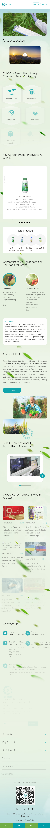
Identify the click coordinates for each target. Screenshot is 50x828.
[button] (19, 222)
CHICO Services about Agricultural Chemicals (18, 446)
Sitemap (19, 820)
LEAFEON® (39, 248)
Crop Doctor (14, 40)
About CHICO (9, 354)
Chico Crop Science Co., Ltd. (26, 814)
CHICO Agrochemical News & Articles (22, 498)
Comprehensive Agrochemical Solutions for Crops (22, 265)
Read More (10, 390)
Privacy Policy (29, 820)
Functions (9, 320)
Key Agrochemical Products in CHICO (22, 158)
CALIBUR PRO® (29, 249)
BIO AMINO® (20, 249)
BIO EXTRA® (11, 249)
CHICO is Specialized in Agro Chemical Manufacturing (21, 77)
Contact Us (10, 625)
